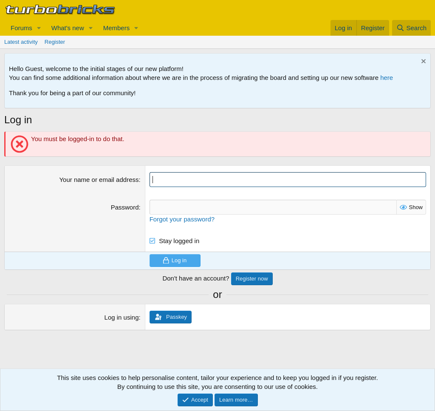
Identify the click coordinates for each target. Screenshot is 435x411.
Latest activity (21, 42)
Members (116, 27)
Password (125, 207)
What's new (67, 27)
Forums (21, 27)
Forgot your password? (182, 219)
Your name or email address (98, 179)
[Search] (411, 28)
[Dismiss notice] (422, 62)
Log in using (122, 317)
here (386, 77)
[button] (39, 28)
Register (55, 42)
